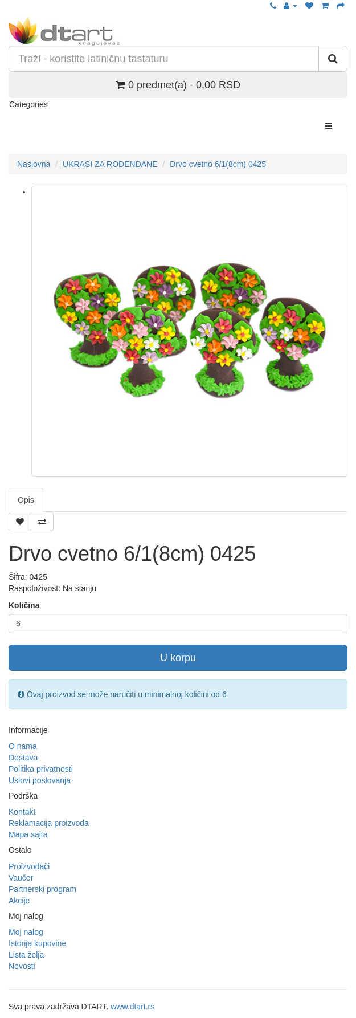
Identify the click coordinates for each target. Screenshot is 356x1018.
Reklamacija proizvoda (49, 823)
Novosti (22, 966)
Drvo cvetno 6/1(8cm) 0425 (218, 164)
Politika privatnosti (41, 768)
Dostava (23, 757)
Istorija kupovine (37, 943)
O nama (23, 746)
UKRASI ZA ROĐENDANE (110, 164)
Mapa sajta (28, 834)
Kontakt (22, 811)
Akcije (19, 900)
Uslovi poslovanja (40, 780)
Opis (26, 499)
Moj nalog (26, 931)
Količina (24, 605)
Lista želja (26, 954)
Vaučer (21, 877)
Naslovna (33, 164)
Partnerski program (42, 889)
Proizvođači (29, 866)
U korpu (178, 657)
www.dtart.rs (132, 1006)
